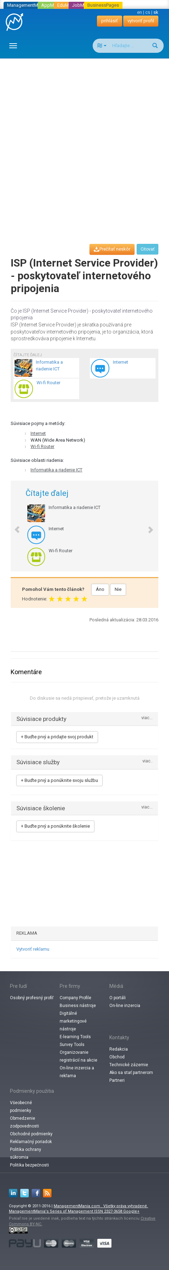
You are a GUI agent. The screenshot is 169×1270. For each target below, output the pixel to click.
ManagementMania (27, 5)
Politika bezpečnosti (29, 1165)
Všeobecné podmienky (21, 1106)
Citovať (147, 249)
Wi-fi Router (42, 446)
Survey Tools (72, 1044)
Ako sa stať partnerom (131, 1072)
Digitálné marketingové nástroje (73, 1021)
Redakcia (118, 1049)
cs (147, 12)
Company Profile (75, 997)
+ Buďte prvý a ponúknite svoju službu (59, 780)
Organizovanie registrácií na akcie (78, 1056)
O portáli (117, 997)
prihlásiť (109, 20)
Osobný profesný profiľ (32, 997)
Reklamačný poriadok (31, 1141)
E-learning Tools (75, 1036)
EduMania (67, 5)
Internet (38, 433)
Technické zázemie (128, 1064)
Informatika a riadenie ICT (56, 469)
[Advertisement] (84, 144)
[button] (14, 526)
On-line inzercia (124, 1005)
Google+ (131, 1211)
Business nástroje (78, 1005)
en (139, 12)
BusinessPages (103, 5)
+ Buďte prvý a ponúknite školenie (55, 826)
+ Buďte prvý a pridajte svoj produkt (57, 736)
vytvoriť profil (140, 20)
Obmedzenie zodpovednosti (24, 1122)
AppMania (51, 5)
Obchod (117, 1056)
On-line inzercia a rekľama (77, 1071)
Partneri (117, 1080)
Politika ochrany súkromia (25, 1153)
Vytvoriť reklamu (32, 949)
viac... (147, 718)
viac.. (147, 761)
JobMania (82, 5)
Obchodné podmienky (31, 1133)
